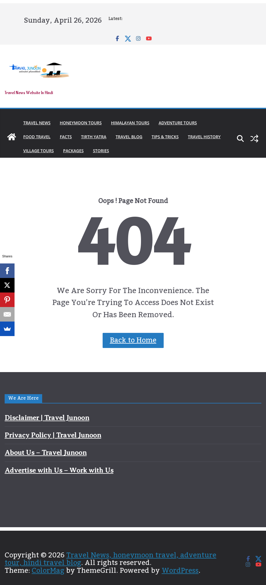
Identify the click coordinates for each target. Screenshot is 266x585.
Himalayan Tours (130, 122)
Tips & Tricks (165, 136)
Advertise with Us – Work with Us (59, 470)
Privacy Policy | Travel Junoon (53, 435)
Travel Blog (129, 136)
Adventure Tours (178, 122)
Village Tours (38, 150)
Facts (66, 136)
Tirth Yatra (93, 136)
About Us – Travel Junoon (46, 452)
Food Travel (37, 136)
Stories (101, 150)
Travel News (37, 122)
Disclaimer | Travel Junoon (47, 417)
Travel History (204, 136)
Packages (73, 150)
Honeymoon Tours (81, 122)
